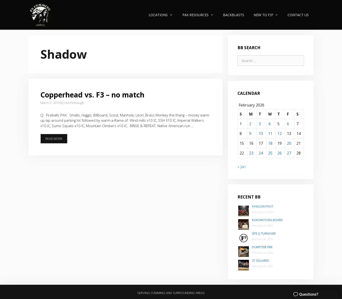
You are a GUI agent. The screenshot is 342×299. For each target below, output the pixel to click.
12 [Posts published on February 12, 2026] (279, 133)
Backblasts (233, 15)
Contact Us (298, 15)
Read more (56, 140)
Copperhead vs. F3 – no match (92, 95)
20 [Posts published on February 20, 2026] (289, 143)
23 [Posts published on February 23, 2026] (251, 153)
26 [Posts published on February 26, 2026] (279, 153)
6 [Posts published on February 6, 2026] (288, 123)
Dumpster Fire (262, 247)
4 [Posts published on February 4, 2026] (269, 123)
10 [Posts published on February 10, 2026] (261, 133)
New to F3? (268, 15)
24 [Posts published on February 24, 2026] (261, 153)
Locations (163, 15)
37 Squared (260, 261)
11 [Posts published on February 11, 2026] (270, 133)
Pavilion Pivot (262, 206)
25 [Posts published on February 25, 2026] (270, 153)
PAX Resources (200, 15)
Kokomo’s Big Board (267, 220)
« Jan (242, 166)
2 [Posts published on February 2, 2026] (250, 123)
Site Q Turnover (264, 233)
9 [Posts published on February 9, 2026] (250, 133)
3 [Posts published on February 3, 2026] (260, 123)
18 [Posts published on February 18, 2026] (270, 143)
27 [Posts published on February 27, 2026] (289, 153)
